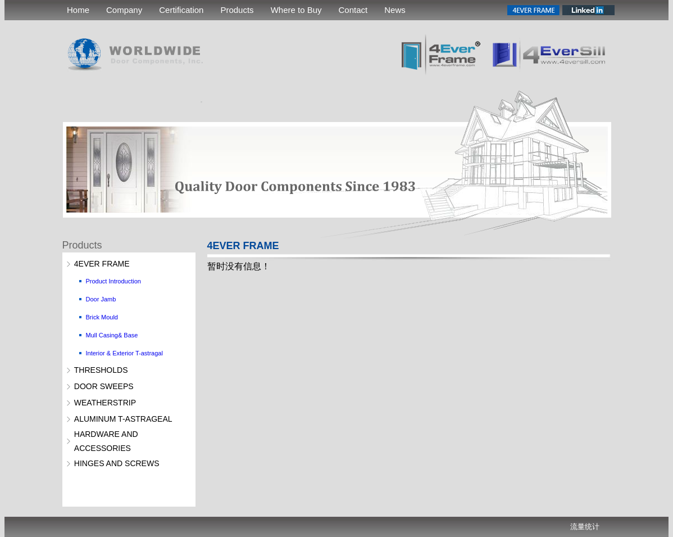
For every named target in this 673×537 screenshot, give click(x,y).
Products (236, 10)
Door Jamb (101, 299)
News (395, 10)
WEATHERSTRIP (105, 402)
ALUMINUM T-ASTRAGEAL (123, 418)
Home (78, 10)
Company (124, 10)
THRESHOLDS (101, 369)
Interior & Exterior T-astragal (124, 353)
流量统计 (584, 526)
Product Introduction (113, 281)
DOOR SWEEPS (104, 386)
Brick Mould (102, 317)
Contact (353, 10)
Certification (181, 10)
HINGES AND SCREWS (117, 463)
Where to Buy (296, 10)
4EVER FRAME (102, 263)
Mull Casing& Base (112, 335)
